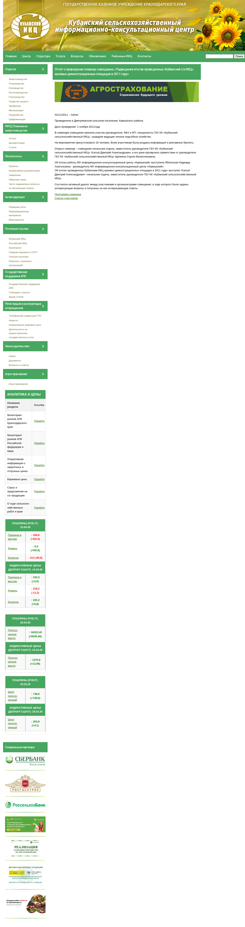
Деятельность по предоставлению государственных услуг (21, 333)
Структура (43, 56)
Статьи (13, 147)
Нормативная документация (24, 170)
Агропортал (15, 247)
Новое (12, 356)
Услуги (60, 56)
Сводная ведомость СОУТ (23, 252)
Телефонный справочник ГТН (25, 315)
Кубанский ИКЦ (17, 238)
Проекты (13, 166)
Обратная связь (17, 179)
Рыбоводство (16, 88)
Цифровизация (17, 119)
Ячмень (12, 548)
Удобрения (15, 106)
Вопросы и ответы (19, 365)
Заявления (15, 175)
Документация (17, 142)
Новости (13, 320)
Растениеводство (18, 92)
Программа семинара (68, 194)
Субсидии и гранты (19, 292)
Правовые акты (17, 207)
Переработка (16, 114)
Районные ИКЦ (122, 56)
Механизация (16, 110)
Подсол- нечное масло (13, 634)
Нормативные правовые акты (25, 324)
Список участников (66, 198)
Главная (11, 56)
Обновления (97, 56)
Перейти (39, 421)
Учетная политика (19, 256)
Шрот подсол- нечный (12, 695)
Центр (26, 56)
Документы (15, 360)
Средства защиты (19, 101)
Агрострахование (18, 384)
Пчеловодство (16, 97)
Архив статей (16, 296)
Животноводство (18, 79)
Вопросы (77, 56)
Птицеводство (16, 83)
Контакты (144, 56)
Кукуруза (13, 557)
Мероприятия (16, 219)
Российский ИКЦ (18, 243)
